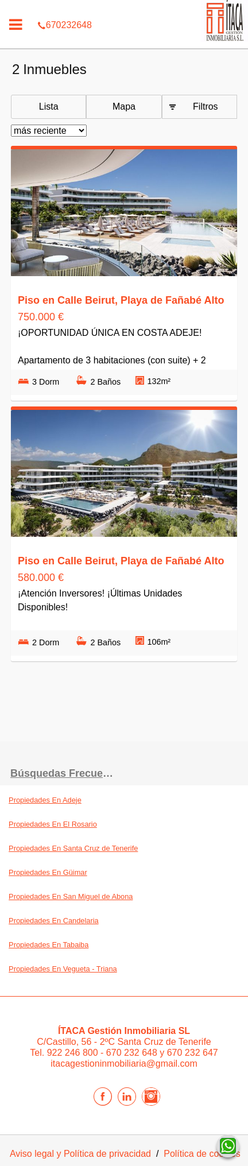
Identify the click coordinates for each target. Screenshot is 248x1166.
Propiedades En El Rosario (53, 824)
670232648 (124, 8)
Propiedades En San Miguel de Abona (71, 896)
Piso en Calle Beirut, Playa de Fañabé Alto (121, 300)
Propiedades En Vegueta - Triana (63, 968)
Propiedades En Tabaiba (48, 944)
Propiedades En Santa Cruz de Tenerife (73, 848)
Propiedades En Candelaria (54, 920)
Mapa (124, 106)
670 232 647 (192, 1052)
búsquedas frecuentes (67, 773)
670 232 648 (133, 1052)
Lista (49, 106)
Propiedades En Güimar (48, 872)
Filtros (205, 106)
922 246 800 (73, 1052)
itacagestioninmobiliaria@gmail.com (124, 1063)
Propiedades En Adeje (45, 800)
